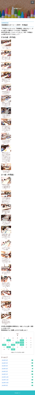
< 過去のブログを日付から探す (17, 352)
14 (4, 344)
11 (21, 342)
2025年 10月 (17, 382)
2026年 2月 (17, 371)
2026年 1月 (17, 374)
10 (17, 342)
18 (21, 344)
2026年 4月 (17, 365)
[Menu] (32, 2)
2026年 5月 (17, 363)
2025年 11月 (17, 379)
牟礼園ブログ (17, 8)
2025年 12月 (17, 377)
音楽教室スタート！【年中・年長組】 (14, 25)
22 (8, 347)
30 (13, 349)
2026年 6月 (17, 360)
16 (13, 344)
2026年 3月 (17, 368)
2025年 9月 (17, 385)
